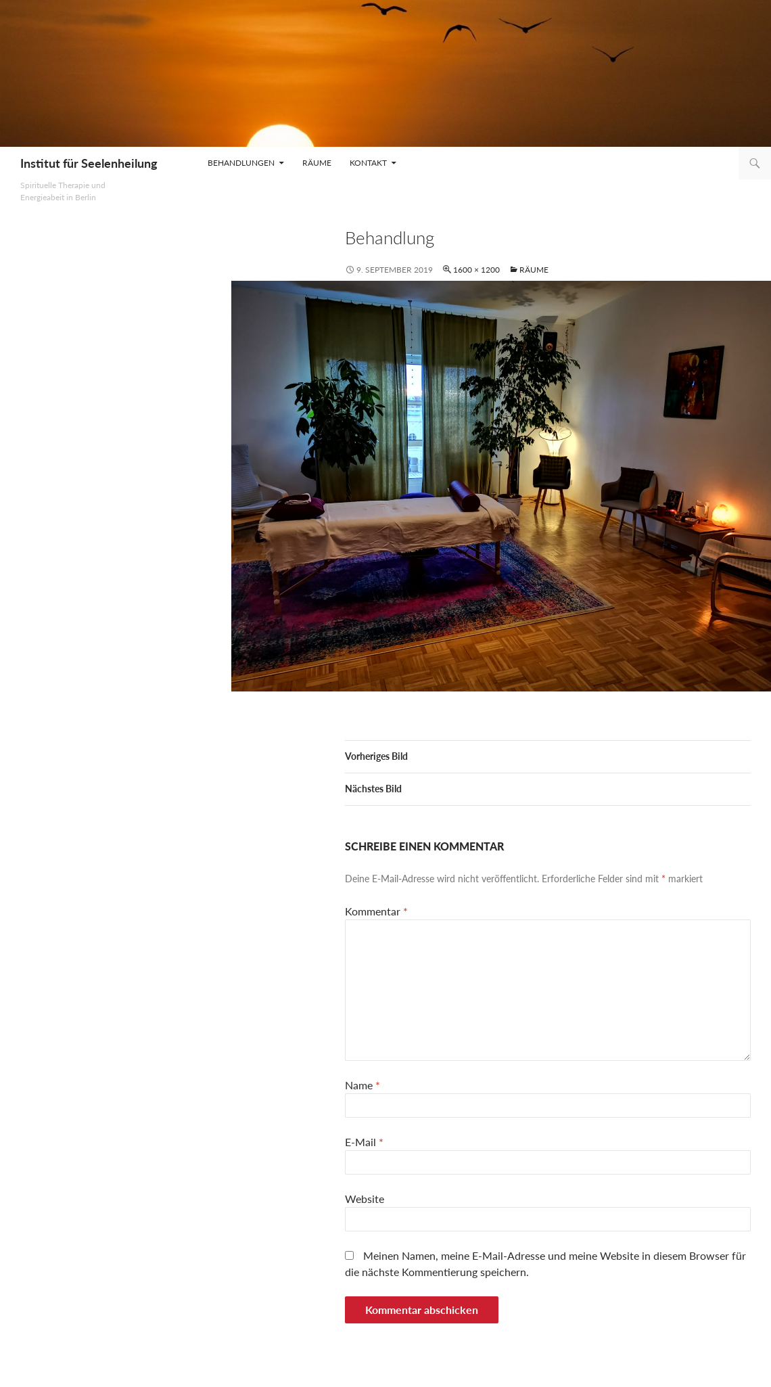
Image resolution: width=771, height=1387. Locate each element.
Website (364, 1198)
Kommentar (376, 911)
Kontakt (368, 163)
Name (362, 1084)
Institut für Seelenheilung (89, 163)
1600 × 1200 (476, 270)
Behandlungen (241, 163)
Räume (316, 163)
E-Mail (364, 1141)
